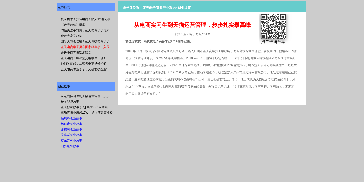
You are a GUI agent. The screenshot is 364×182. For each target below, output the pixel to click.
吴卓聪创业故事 (71, 135)
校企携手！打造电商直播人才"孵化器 (85, 19)
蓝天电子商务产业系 (157, 8)
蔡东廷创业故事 (71, 140)
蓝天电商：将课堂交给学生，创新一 (85, 58)
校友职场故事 (70, 101)
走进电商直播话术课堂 (76, 52)
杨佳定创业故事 (71, 124)
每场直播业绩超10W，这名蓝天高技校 (87, 113)
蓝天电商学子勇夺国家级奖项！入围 (85, 47)
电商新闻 (64, 7)
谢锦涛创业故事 (71, 129)
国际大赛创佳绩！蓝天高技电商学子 (85, 41)
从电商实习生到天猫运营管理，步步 (85, 96)
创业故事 (64, 86)
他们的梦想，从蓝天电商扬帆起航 (83, 63)
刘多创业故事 (70, 146)
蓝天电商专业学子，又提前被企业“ (84, 69)
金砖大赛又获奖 (71, 36)
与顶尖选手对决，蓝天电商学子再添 (85, 30)
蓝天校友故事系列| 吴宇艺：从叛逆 (84, 107)
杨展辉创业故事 (71, 118)
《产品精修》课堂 (73, 25)
